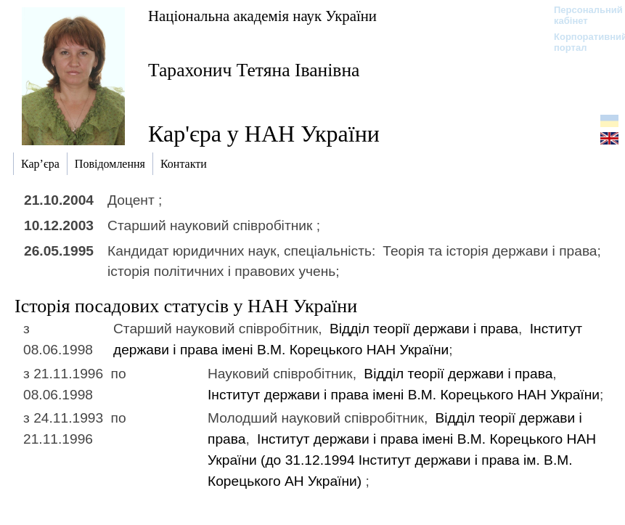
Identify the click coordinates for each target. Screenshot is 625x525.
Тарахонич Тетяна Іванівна (253, 70)
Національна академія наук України (262, 15)
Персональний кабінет (581, 15)
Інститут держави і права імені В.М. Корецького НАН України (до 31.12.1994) (402, 460)
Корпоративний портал (581, 42)
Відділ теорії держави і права (424, 328)
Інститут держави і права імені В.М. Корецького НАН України (404, 394)
